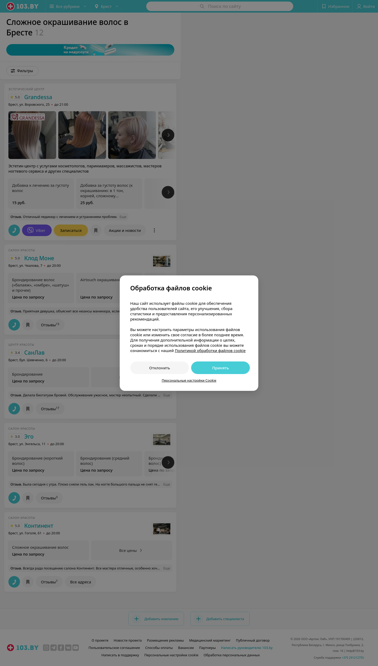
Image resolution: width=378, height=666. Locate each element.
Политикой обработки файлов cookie (210, 350)
